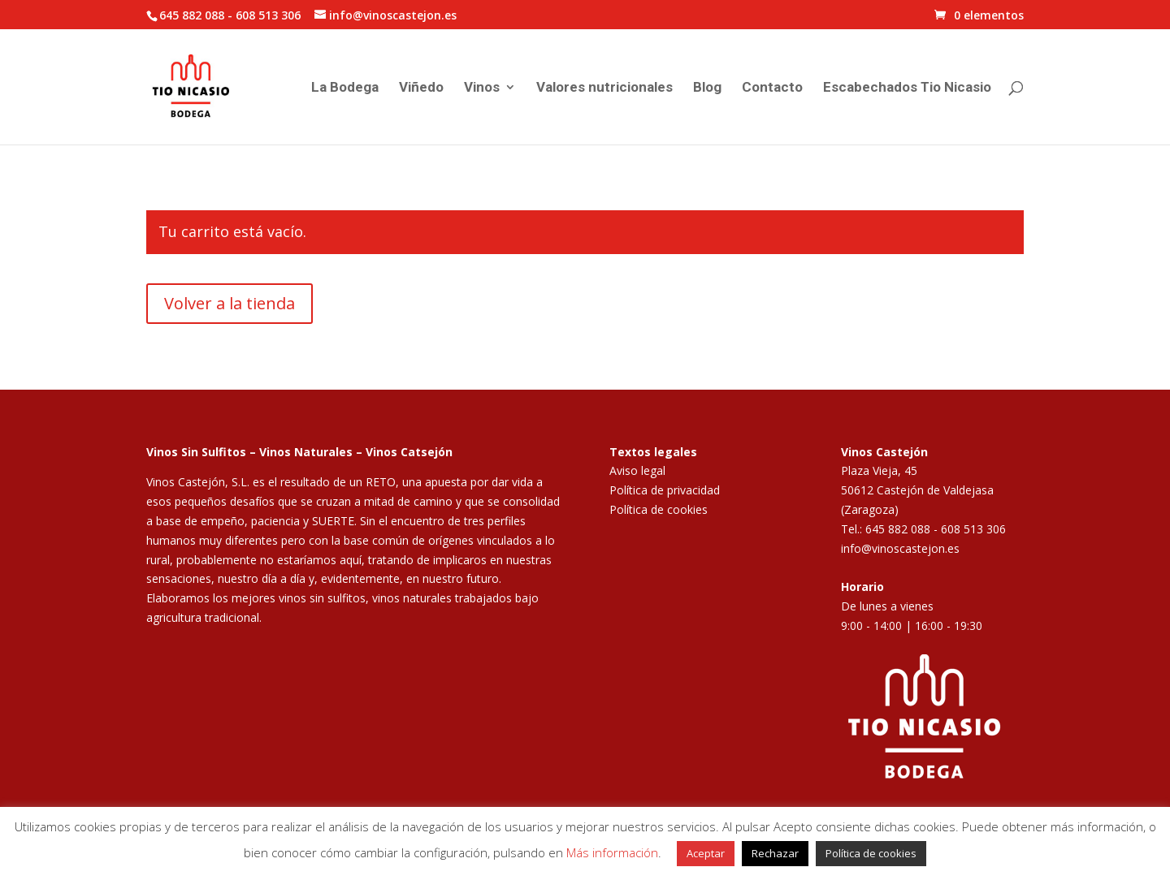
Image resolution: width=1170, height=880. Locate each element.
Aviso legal (637, 470)
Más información (612, 852)
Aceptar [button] (706, 853)
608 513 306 (268, 15)
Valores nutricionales (604, 88)
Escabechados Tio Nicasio (907, 88)
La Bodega (345, 88)
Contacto (772, 88)
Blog (707, 88)
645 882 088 (191, 15)
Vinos (482, 88)
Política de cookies (658, 509)
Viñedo (421, 88)
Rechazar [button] (775, 853)
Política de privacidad (664, 490)
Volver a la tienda (229, 303)
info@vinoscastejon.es (900, 548)
